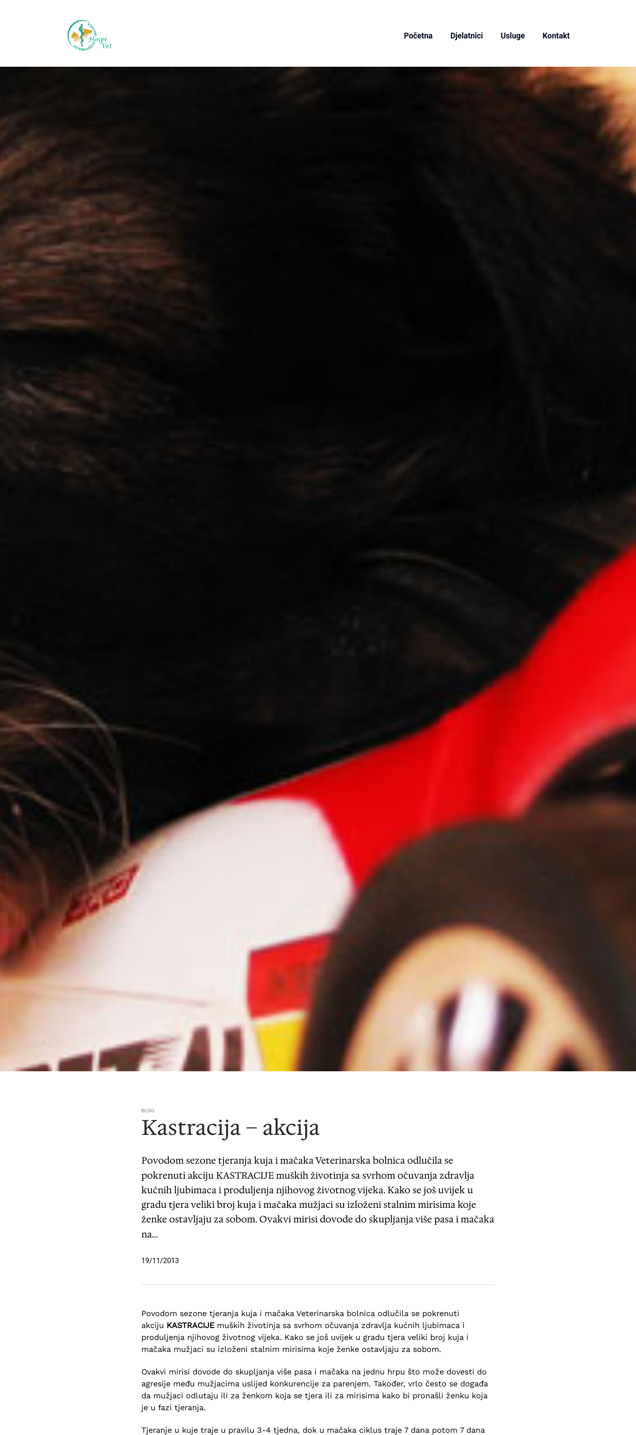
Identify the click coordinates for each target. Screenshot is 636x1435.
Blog (148, 1111)
